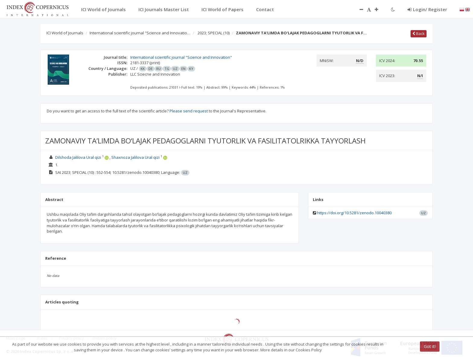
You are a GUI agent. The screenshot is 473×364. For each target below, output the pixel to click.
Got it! (430, 346)
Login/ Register (427, 9)
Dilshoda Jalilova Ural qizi (78, 157)
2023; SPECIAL (214, 33)
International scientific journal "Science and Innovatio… (140, 33)
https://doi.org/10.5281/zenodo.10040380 (354, 212)
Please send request (189, 111)
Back (418, 33)
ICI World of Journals (64, 33)
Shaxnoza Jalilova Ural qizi (135, 157)
